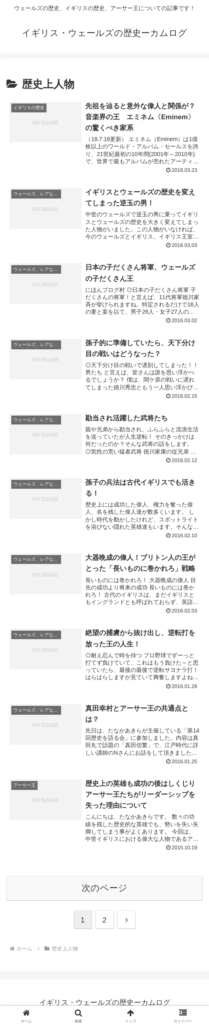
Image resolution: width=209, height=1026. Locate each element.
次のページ (104, 888)
